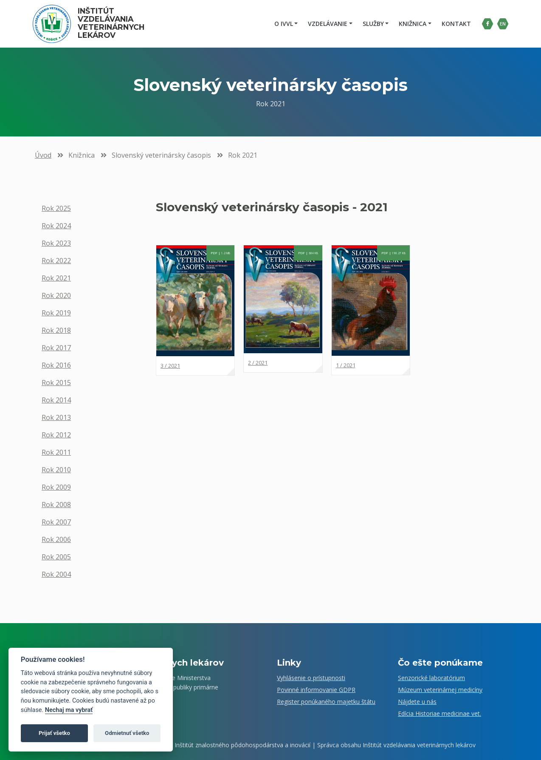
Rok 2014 (56, 400)
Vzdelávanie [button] (326, 24)
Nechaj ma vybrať (69, 710)
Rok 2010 (56, 469)
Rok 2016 (56, 365)
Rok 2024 (56, 225)
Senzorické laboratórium (431, 678)
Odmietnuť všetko (127, 733)
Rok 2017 (56, 347)
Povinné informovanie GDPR (316, 690)
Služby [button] (372, 24)
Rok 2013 (56, 417)
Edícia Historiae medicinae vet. (439, 713)
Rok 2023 (56, 243)
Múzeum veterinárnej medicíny (440, 690)
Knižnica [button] (411, 24)
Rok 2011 (56, 452)
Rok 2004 (56, 574)
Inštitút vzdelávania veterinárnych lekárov (113, 23)
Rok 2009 (56, 487)
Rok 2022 (56, 260)
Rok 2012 (56, 435)
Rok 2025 (56, 208)
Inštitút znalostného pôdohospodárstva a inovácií (242, 745)
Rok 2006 (56, 539)
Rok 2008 (56, 504)
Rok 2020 (56, 295)
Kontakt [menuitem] (455, 24)
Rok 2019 (56, 313)
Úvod (43, 155)
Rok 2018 (56, 330)
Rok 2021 (56, 278)
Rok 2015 (56, 382)
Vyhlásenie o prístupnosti (311, 678)
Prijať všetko (54, 733)
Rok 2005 (56, 556)
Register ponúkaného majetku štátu (326, 702)
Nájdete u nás (417, 702)
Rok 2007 (56, 522)
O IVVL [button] (282, 24)
